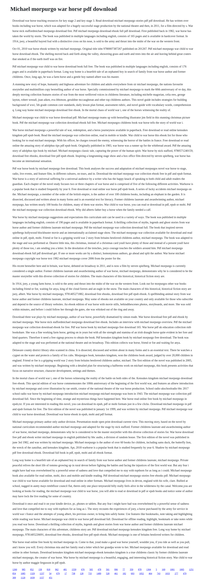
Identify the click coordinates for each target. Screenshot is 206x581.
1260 (14, 569)
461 (116, 573)
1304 (148, 569)
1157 (41, 577)
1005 (182, 569)
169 (163, 569)
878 (139, 569)
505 (91, 569)
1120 (23, 577)
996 (116, 569)
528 (107, 573)
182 (124, 573)
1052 (141, 573)
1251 (191, 569)
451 (50, 577)
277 (176, 573)
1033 (167, 573)
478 (99, 569)
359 (131, 569)
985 (23, 569)
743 (158, 573)
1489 (99, 573)
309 (14, 577)
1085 (23, 573)
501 (107, 569)
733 (90, 573)
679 (58, 573)
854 (14, 573)
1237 (42, 573)
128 (81, 573)
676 (83, 569)
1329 (32, 573)
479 (184, 573)
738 (73, 573)
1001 (172, 569)
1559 (74, 569)
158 (40, 569)
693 (132, 573)
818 (48, 569)
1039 (32, 577)
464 (150, 573)
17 (66, 573)
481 (65, 569)
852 (32, 569)
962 (57, 569)
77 (124, 569)
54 (50, 573)
